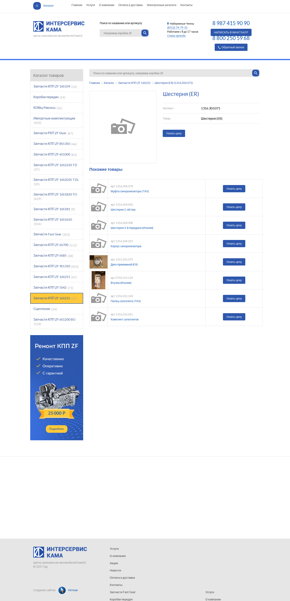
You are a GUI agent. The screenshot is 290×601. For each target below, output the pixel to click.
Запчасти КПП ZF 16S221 (55, 298)
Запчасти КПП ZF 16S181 (54, 209)
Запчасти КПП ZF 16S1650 (52, 221)
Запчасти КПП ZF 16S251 (55, 277)
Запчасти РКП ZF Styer (53, 133)
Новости (115, 570)
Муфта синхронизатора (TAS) (130, 191)
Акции (114, 563)
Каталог (43, 5)
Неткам (68, 590)
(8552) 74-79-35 (177, 27)
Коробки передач (49, 97)
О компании (106, 5)
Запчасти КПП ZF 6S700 (55, 245)
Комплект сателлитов (125, 319)
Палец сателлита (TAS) (126, 301)
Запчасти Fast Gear (51, 234)
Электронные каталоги (161, 5)
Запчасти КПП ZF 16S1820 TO (55, 196)
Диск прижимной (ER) (124, 264)
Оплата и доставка (130, 5)
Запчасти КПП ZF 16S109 (55, 86)
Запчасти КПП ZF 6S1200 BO (54, 321)
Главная (76, 5)
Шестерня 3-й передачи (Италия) (132, 227)
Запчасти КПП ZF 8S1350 (55, 144)
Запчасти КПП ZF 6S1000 (55, 154)
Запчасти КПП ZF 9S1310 (56, 266)
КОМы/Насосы (47, 108)
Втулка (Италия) (121, 282)
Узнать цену (174, 133)
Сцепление (45, 309)
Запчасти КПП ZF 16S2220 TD (55, 167)
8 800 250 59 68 (231, 38)
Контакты (186, 5)
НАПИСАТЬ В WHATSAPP (231, 32)
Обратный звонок (231, 47)
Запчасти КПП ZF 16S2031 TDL (56, 182)
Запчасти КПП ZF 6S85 (53, 255)
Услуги (90, 5)
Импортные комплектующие (54, 120)
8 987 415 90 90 (231, 23)
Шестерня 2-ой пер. (123, 209)
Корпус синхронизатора (126, 246)
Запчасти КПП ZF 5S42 (53, 287)
